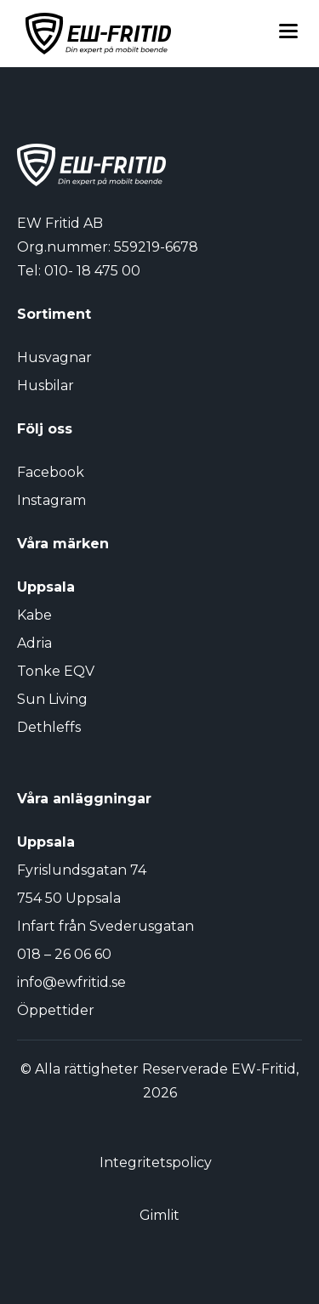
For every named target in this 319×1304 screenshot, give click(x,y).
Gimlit (159, 1215)
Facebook (50, 472)
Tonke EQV (55, 671)
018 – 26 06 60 (64, 954)
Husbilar (45, 385)
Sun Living (52, 699)
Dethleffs (49, 727)
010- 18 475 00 (92, 271)
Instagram (51, 500)
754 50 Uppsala (69, 898)
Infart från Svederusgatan (105, 926)
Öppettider (55, 1010)
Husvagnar (54, 357)
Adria (34, 643)
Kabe (34, 615)
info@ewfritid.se (71, 982)
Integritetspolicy (156, 1162)
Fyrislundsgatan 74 (81, 870)
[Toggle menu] (288, 33)
